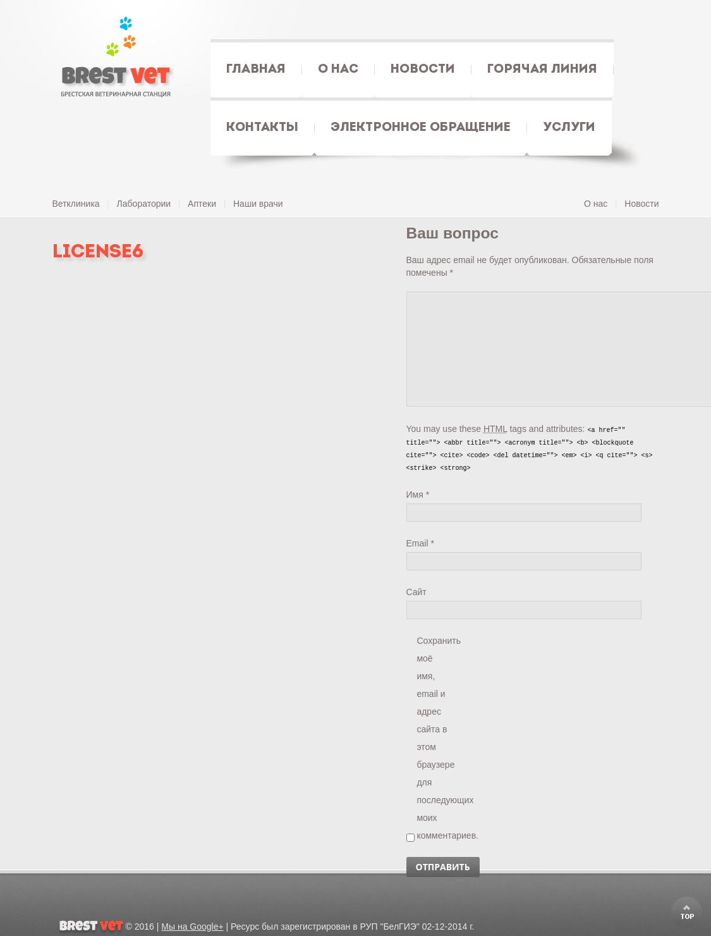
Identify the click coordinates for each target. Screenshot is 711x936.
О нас (595, 204)
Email (420, 543)
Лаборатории (144, 204)
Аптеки (202, 204)
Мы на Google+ (192, 926)
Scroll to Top (687, 912)
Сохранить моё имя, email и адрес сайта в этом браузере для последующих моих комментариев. (432, 643)
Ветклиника (76, 204)
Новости (641, 204)
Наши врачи (258, 204)
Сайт (416, 592)
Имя (418, 495)
